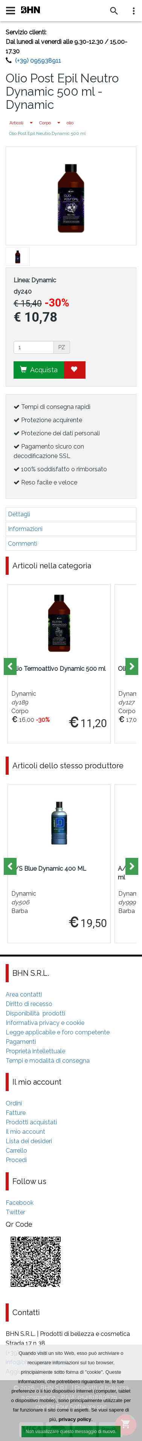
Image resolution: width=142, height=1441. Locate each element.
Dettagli (19, 514)
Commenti (22, 543)
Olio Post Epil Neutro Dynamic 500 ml (47, 133)
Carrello (16, 1150)
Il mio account (25, 1131)
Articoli (16, 122)
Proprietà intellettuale (35, 1051)
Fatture (16, 1112)
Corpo (45, 122)
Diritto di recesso (29, 1004)
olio (70, 122)
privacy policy (75, 1419)
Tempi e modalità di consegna (48, 1060)
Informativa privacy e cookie (45, 1022)
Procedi (16, 1160)
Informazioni (25, 528)
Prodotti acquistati (31, 1122)
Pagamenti (21, 1041)
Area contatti (24, 994)
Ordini (14, 1103)
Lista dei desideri (29, 1141)
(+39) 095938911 (38, 60)
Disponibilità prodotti (35, 1013)
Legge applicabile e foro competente (58, 1032)
